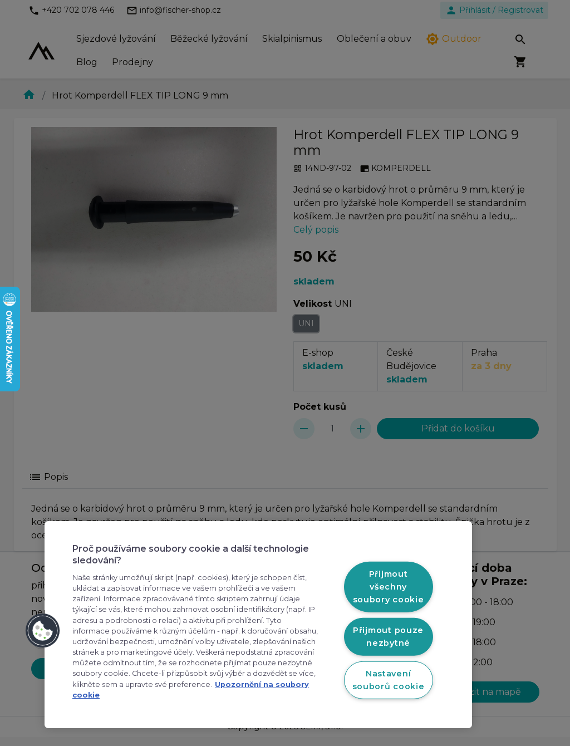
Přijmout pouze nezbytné (388, 636)
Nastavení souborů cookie (388, 679)
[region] (258, 624)
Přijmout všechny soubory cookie (388, 587)
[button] (43, 631)
